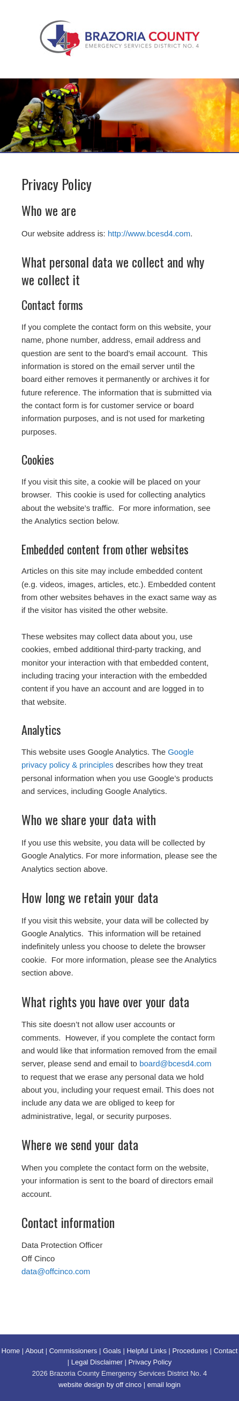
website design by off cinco (99, 1385)
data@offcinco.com (55, 1271)
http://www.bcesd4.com (149, 233)
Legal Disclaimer (97, 1362)
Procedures (190, 1351)
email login (164, 1385)
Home (11, 1351)
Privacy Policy (149, 1362)
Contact (226, 1351)
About (34, 1351)
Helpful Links (146, 1351)
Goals (112, 1351)
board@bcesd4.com (175, 1063)
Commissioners (73, 1351)
